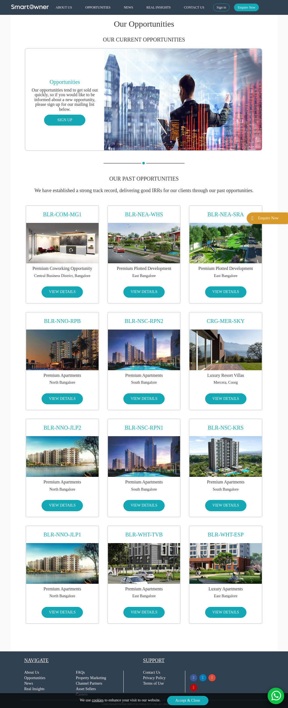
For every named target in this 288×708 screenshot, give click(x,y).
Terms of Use (153, 683)
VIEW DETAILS (62, 292)
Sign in (221, 7)
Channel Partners (89, 683)
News (28, 683)
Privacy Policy (154, 678)
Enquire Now (246, 7)
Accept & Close (187, 700)
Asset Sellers (86, 689)
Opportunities (34, 678)
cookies (98, 700)
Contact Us (151, 672)
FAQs (80, 672)
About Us (31, 672)
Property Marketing (91, 678)
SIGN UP (64, 120)
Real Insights (34, 689)
